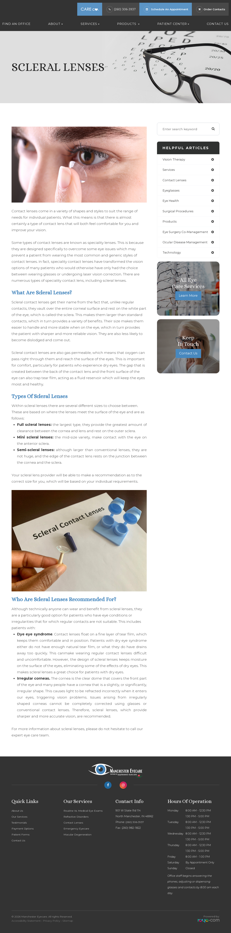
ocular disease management (186, 244)
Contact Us (218, 24)
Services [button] (90, 24)
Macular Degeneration (78, 834)
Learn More (188, 298)
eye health (171, 202)
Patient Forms (21, 834)
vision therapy (175, 159)
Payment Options (23, 828)
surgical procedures (179, 212)
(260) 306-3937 (125, 9)
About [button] (55, 24)
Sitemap (67, 920)
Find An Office (16, 24)
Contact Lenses (74, 822)
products (170, 223)
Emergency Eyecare (77, 828)
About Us (18, 810)
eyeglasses (171, 191)
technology (172, 255)
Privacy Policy (51, 920)
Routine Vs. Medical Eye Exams (84, 810)
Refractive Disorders (77, 816)
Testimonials (20, 822)
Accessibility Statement (26, 920)
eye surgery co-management (186, 234)
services (169, 170)
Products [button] (128, 24)
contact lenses (175, 181)
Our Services (20, 816)
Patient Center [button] (173, 24)
